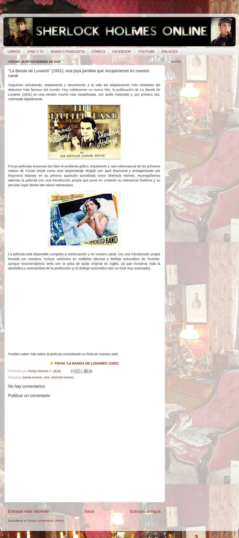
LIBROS (14, 51)
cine (47, 377)
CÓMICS (98, 51)
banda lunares (32, 377)
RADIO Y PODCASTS (67, 51)
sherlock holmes (62, 377)
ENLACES (170, 51)
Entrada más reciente (28, 511)
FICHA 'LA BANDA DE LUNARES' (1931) (87, 363)
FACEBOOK (121, 51)
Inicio (89, 511)
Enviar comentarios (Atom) (46, 520)
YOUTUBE (146, 51)
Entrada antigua (145, 511)
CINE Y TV (35, 51)
